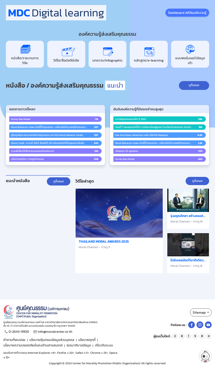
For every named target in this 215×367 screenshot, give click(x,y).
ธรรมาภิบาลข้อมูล (79, 345)
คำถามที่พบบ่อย (14, 339)
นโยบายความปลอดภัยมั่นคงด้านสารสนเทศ (33, 345)
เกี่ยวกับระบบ (104, 345)
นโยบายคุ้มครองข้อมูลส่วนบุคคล (51, 339)
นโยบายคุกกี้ (87, 339)
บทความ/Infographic (107, 54)
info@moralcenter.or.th (52, 331)
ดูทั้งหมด (194, 85)
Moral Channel (88, 247)
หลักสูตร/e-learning (149, 54)
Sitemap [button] (199, 312)
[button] (205, 356)
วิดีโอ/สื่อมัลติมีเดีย (66, 54)
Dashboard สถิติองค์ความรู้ (187, 12)
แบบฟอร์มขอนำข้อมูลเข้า (190, 54)
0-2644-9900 (16, 331)
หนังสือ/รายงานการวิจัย (25, 54)
